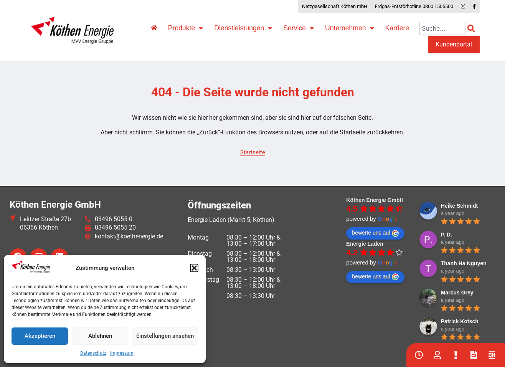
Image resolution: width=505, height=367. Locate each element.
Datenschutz (93, 353)
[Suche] (472, 28)
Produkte (185, 28)
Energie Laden (364, 244)
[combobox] (442, 28)
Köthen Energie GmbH (374, 200)
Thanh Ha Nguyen (464, 263)
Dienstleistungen (243, 28)
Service (298, 28)
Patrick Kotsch (460, 321)
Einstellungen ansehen (165, 335)
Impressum (122, 353)
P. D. (446, 234)
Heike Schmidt (459, 206)
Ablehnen (100, 335)
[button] (194, 268)
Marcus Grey (457, 292)
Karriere (397, 28)
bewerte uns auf (375, 233)
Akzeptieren (40, 335)
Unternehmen (349, 28)
